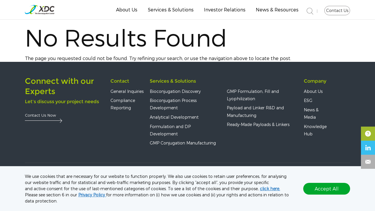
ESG (308, 100)
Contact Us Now (40, 115)
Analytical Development (174, 117)
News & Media (311, 114)
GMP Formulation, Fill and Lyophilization (253, 95)
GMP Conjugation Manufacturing (183, 143)
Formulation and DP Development (170, 131)
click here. (270, 188)
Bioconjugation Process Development (173, 104)
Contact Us (337, 10)
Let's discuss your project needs (62, 102)
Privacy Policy (92, 194)
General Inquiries (127, 91)
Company (315, 81)
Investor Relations (225, 9)
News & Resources (277, 9)
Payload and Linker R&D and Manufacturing (255, 112)
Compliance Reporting (122, 104)
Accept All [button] (327, 188)
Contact (119, 81)
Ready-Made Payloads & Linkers (258, 124)
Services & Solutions (171, 9)
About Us (126, 9)
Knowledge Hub (315, 131)
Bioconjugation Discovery (175, 91)
